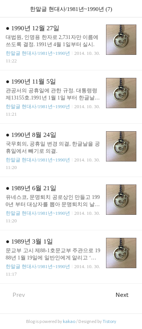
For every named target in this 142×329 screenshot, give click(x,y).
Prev (15, 294)
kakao (69, 321)
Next (125, 294)
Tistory (109, 321)
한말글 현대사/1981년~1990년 (38, 53)
